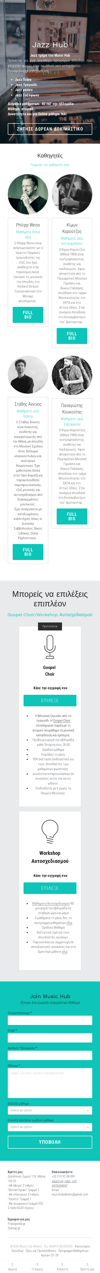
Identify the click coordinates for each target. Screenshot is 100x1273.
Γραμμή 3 (33, 1190)
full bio (28, 315)
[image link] (72, 194)
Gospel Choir (61, 721)
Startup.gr (14, 1228)
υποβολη (50, 1142)
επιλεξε (50, 700)
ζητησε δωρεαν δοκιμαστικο (50, 129)
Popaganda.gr (16, 1223)
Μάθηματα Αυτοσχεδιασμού (51, 904)
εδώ (69, 923)
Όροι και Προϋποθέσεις (41, 1251)
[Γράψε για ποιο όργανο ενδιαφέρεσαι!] (50, 1083)
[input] (50, 1020)
